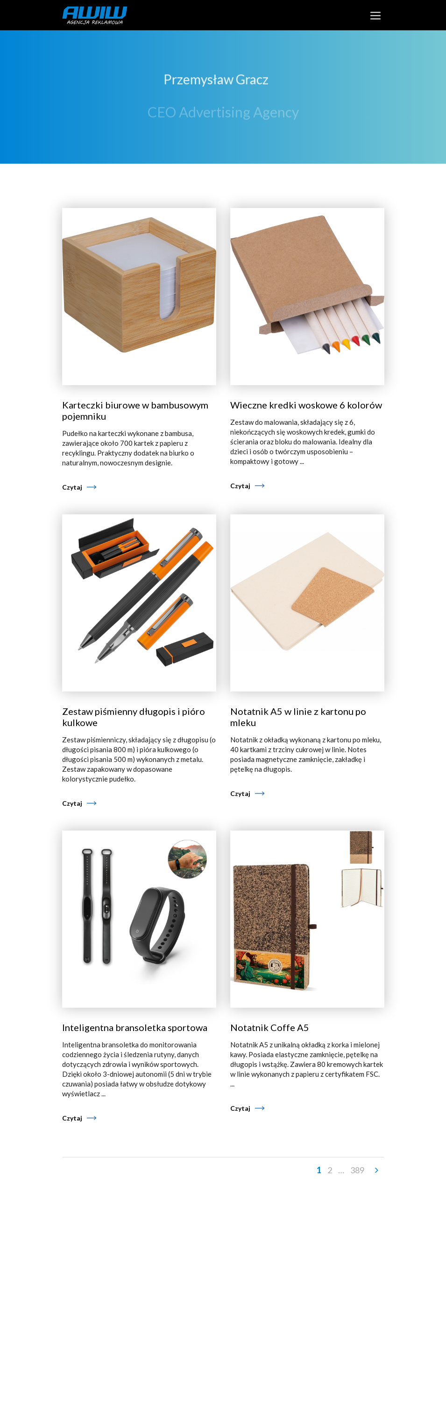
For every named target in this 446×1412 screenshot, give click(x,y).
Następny (376, 1170)
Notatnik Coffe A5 (269, 1027)
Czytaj (72, 487)
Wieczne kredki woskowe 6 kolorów (306, 404)
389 (357, 1170)
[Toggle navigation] (375, 15)
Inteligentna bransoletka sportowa (134, 1027)
